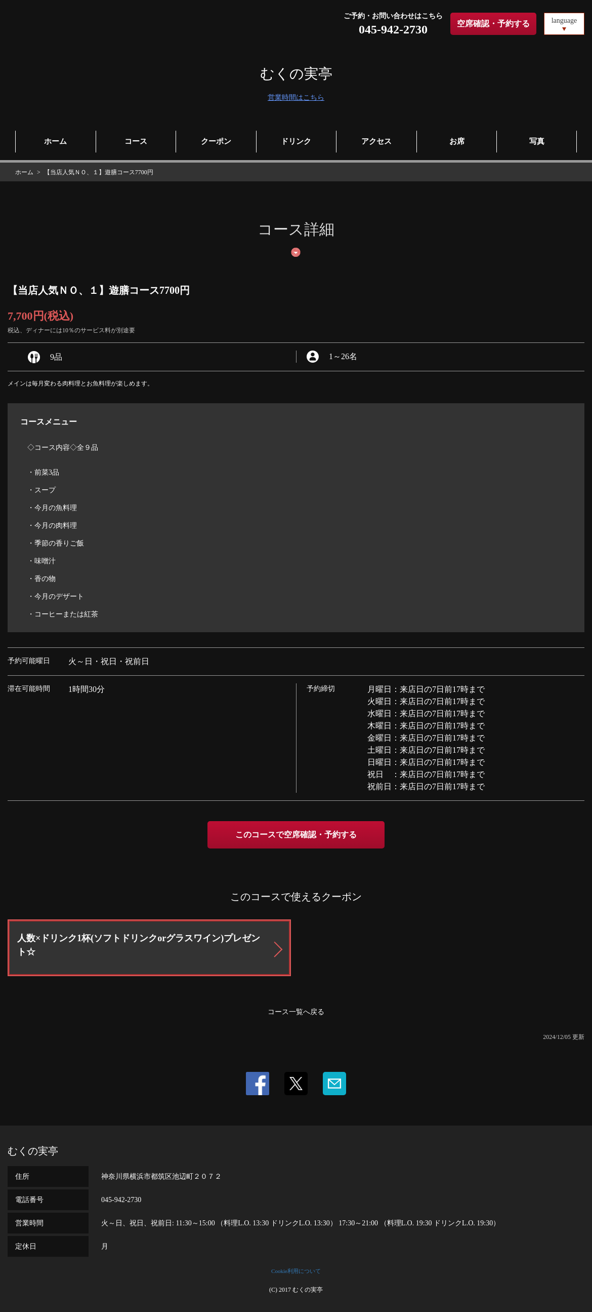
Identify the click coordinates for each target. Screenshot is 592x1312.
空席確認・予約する (493, 23)
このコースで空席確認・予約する (296, 834)
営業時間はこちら (296, 97)
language (564, 20)
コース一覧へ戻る (296, 1012)
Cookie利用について (296, 1271)
